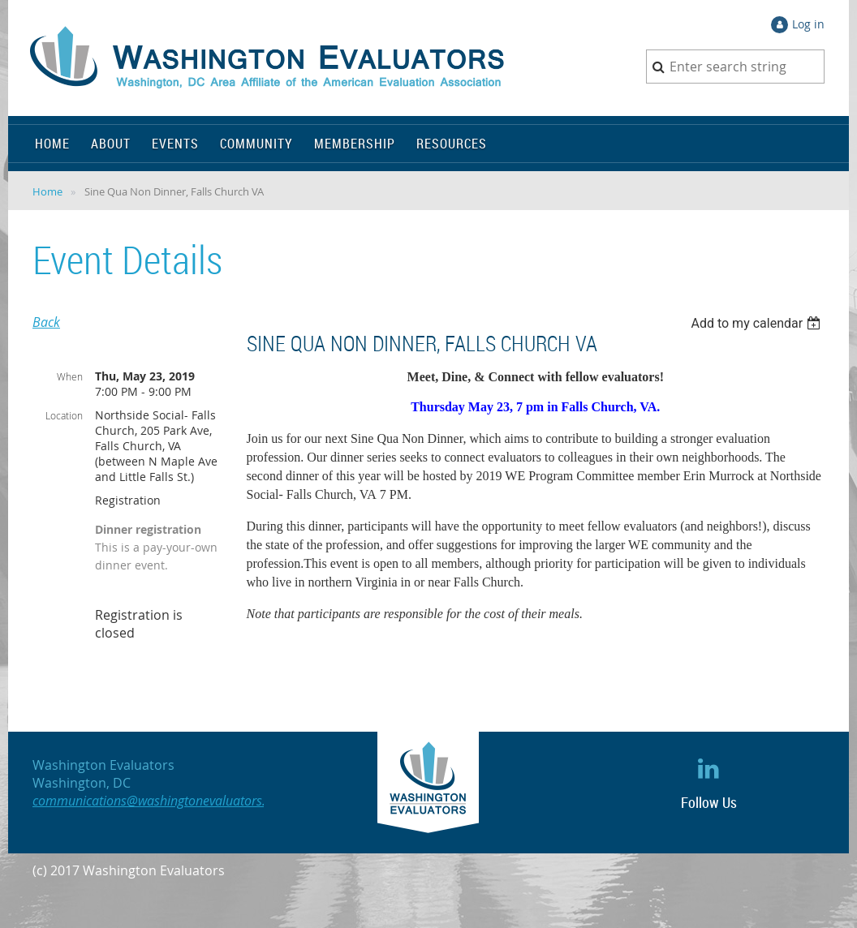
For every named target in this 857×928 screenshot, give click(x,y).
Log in (808, 24)
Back (46, 322)
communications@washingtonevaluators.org (158, 801)
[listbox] (758, 323)
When (70, 376)
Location (64, 415)
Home (47, 191)
